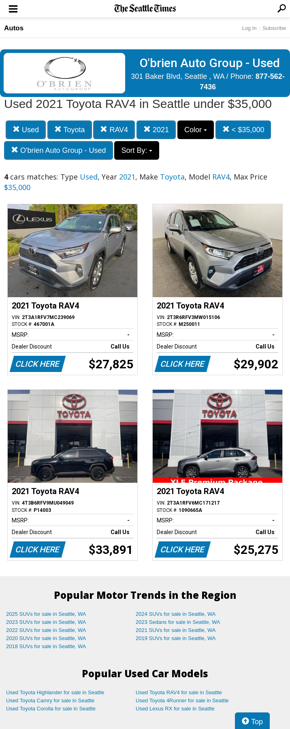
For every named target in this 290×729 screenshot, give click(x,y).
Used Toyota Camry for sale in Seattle (50, 700)
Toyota (69, 129)
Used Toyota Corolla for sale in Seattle (51, 709)
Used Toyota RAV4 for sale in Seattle (179, 692)
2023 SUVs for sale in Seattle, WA (46, 622)
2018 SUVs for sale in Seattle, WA (46, 646)
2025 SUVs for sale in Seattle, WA (46, 614)
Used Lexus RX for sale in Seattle (175, 709)
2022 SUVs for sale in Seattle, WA (46, 630)
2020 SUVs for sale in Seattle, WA (46, 638)
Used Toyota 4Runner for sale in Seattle (182, 700)
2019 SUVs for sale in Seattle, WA (176, 638)
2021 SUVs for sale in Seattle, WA (176, 630)
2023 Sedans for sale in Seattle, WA (178, 622)
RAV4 (114, 129)
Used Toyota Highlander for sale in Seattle (55, 692)
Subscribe (274, 28)
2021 (156, 129)
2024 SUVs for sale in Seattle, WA (176, 614)
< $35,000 (243, 129)
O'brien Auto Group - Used (58, 150)
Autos (13, 28)
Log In (249, 28)
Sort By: (136, 150)
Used (26, 129)
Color (195, 130)
